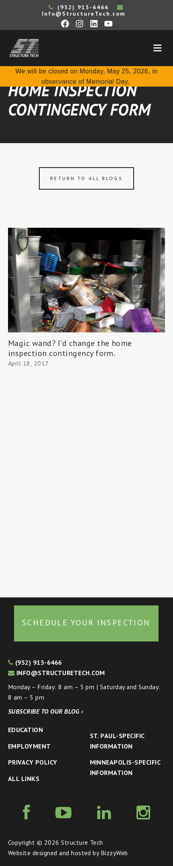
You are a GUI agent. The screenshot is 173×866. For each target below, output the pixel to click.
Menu (157, 48)
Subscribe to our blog (45, 711)
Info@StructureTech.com (84, 10)
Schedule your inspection (86, 622)
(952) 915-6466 (79, 7)
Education (25, 730)
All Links (23, 779)
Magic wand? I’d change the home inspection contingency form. (70, 348)
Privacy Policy (32, 762)
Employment (29, 746)
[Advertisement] (86, 483)
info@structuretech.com (56, 673)
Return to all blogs (86, 178)
